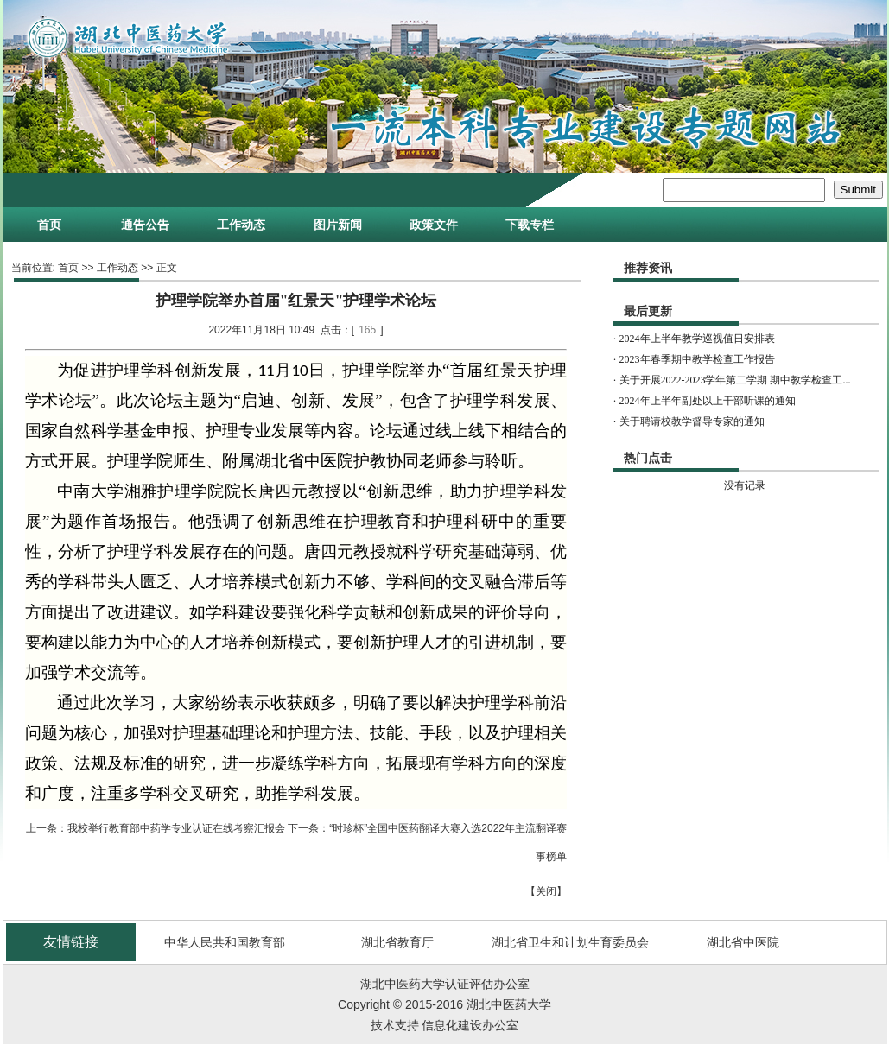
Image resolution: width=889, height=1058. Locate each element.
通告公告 (145, 224)
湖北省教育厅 (397, 942)
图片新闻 (338, 224)
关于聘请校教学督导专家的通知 (692, 421)
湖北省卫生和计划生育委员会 (570, 942)
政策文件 (434, 224)
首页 (49, 224)
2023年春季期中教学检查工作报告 (697, 359)
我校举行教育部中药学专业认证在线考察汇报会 (176, 828)
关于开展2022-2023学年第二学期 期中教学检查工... (735, 380)
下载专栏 (529, 224)
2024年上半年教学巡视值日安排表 (697, 339)
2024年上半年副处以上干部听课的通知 (707, 401)
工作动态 (241, 224)
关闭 (546, 891)
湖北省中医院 (743, 942)
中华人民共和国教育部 (224, 942)
